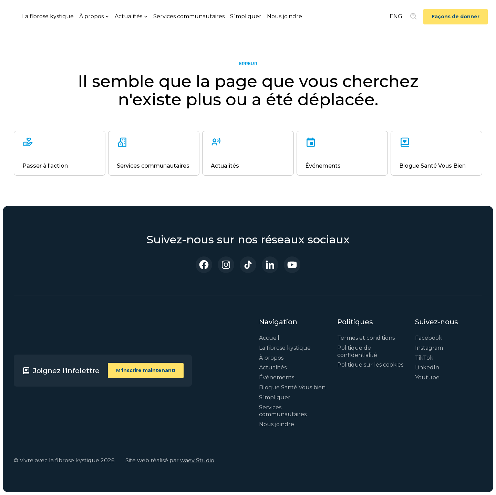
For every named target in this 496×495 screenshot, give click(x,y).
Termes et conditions (366, 338)
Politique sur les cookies (370, 364)
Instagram (429, 348)
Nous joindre (284, 16)
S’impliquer (245, 16)
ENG (396, 16)
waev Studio (197, 460)
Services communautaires (189, 16)
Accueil (269, 338)
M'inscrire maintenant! (145, 370)
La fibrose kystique (48, 16)
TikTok (424, 358)
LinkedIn (427, 367)
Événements (276, 377)
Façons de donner (455, 16)
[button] (94, 16)
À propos (271, 358)
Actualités (273, 367)
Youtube (427, 377)
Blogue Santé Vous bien (292, 387)
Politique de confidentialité (357, 351)
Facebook (428, 338)
